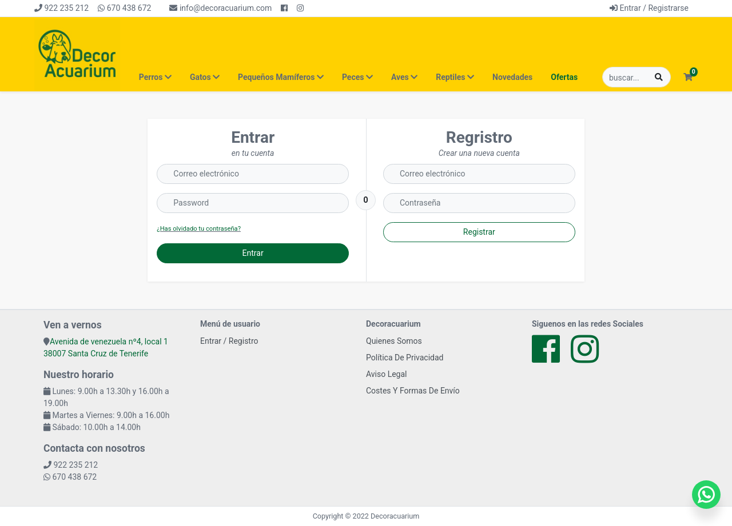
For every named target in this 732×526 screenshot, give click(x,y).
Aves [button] (404, 77)
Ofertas (564, 77)
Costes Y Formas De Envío (413, 390)
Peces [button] (357, 77)
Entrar (253, 253)
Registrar (479, 231)
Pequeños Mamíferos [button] (281, 77)
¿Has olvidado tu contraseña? (199, 228)
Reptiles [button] (455, 77)
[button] (688, 77)
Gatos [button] (205, 77)
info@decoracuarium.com (220, 8)
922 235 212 (61, 8)
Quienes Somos (394, 341)
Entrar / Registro (229, 341)
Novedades (512, 77)
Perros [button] (155, 77)
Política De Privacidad (405, 357)
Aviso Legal (386, 374)
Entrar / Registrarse (649, 8)
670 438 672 (124, 8)
